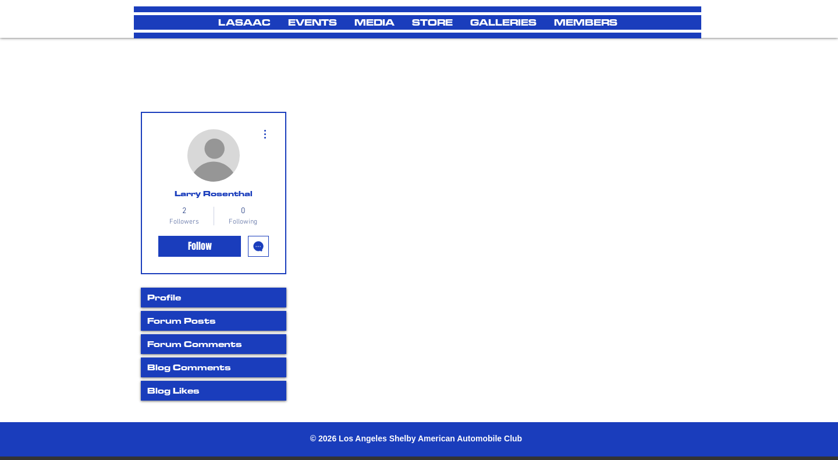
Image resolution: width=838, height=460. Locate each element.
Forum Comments (194, 343)
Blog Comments (189, 367)
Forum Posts (181, 320)
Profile (164, 297)
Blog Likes (173, 390)
